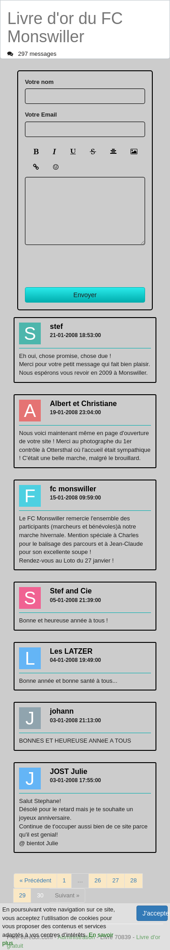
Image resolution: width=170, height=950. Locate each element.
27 (115, 880)
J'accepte (155, 913)
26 (97, 880)
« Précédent (35, 880)
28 (133, 880)
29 (22, 895)
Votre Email (41, 114)
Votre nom (39, 81)
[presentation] (94, 262)
